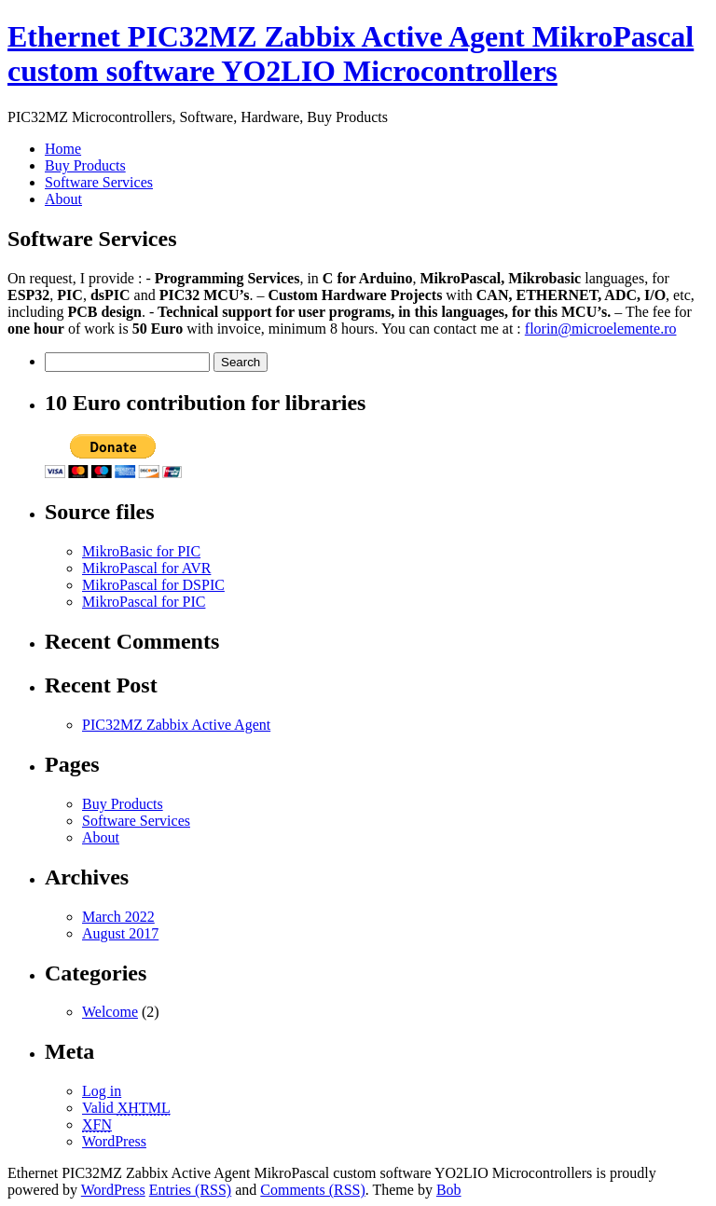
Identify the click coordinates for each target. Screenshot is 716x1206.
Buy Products (85, 165)
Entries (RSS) (190, 1190)
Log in (101, 1091)
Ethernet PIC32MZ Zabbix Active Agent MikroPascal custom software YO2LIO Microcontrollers (350, 54)
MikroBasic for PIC (141, 551)
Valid (126, 1108)
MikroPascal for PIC (143, 602)
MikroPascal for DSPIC (153, 585)
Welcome (110, 1012)
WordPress (114, 1141)
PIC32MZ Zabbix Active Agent (176, 725)
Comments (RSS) (312, 1190)
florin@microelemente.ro (601, 328)
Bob (448, 1190)
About (63, 199)
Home (63, 149)
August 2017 (120, 933)
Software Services (99, 182)
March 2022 (118, 917)
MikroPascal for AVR (146, 568)
